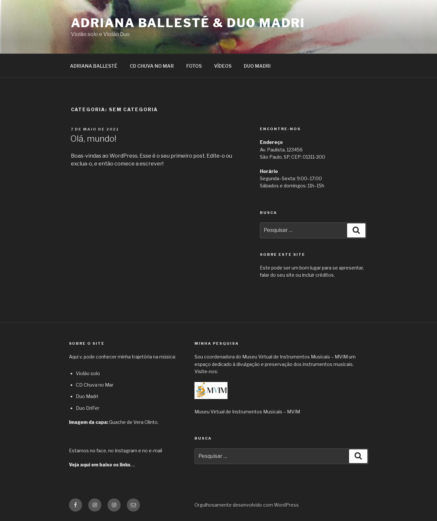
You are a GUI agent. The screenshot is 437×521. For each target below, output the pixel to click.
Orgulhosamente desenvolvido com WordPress (246, 505)
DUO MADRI (257, 66)
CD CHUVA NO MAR (152, 66)
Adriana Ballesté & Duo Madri (188, 23)
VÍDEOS (222, 66)
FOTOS (194, 66)
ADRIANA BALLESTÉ (93, 66)
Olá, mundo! (93, 138)
